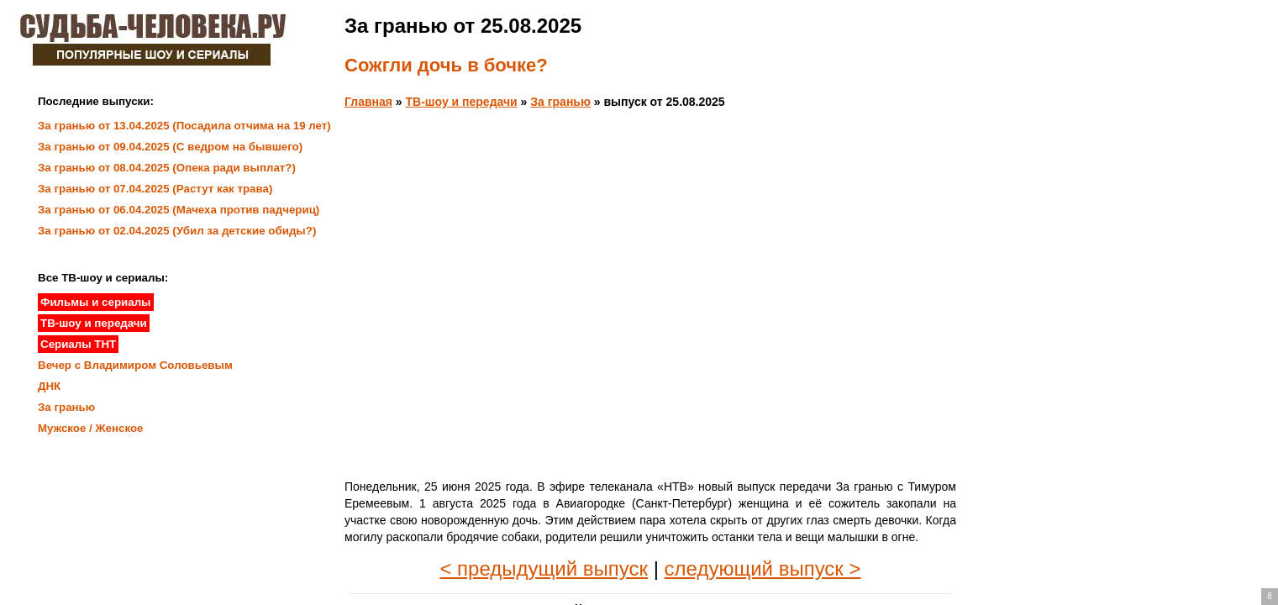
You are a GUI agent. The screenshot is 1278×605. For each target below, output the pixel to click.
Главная (368, 101)
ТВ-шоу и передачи (462, 101)
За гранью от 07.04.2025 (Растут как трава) (155, 188)
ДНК (49, 386)
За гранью (560, 101)
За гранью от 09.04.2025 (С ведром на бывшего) (170, 146)
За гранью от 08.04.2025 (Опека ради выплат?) (167, 167)
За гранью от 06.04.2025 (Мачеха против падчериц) (178, 209)
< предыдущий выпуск (543, 568)
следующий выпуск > (763, 568)
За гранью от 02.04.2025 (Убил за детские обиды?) (177, 230)
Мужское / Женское (91, 428)
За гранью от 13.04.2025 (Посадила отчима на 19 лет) (184, 125)
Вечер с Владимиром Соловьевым (135, 365)
